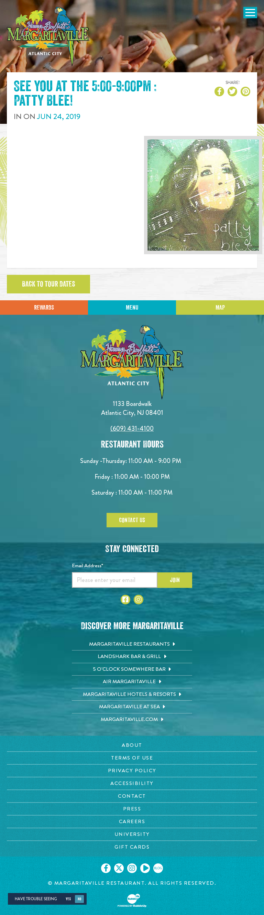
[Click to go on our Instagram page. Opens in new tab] (132, 868)
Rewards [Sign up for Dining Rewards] (44, 307)
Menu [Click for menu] (132, 307)
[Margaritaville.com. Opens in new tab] (132, 719)
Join (175, 580)
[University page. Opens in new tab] (132, 834)
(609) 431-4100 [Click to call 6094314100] (132, 428)
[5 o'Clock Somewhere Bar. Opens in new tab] (132, 669)
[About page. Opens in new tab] (132, 745)
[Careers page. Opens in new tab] (132, 822)
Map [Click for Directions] (220, 307)
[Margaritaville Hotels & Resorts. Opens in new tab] (132, 694)
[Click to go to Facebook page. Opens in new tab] (125, 599)
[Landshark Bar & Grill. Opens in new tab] (132, 656)
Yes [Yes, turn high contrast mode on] (68, 899)
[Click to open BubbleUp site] (132, 900)
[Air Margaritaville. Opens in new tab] (132, 682)
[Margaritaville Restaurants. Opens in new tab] (132, 644)
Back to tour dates (48, 284)
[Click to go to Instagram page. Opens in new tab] (138, 599)
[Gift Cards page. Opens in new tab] (132, 847)
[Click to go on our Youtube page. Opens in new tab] (145, 868)
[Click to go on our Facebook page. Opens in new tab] (106, 868)
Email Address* (87, 565)
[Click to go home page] (48, 36)
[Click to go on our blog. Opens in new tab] (158, 868)
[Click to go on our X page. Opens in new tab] (119, 868)
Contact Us (132, 520)
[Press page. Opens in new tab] (132, 809)
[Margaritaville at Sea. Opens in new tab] (132, 707)
